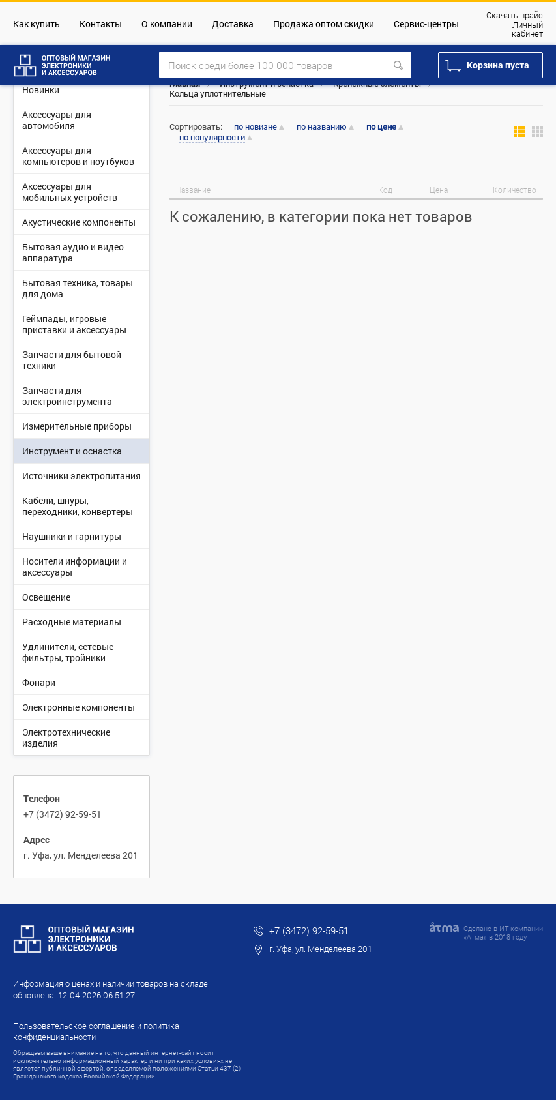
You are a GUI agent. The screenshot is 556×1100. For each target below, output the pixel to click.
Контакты (101, 24)
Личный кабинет (527, 29)
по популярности (212, 137)
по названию (322, 127)
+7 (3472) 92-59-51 (62, 814)
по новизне (255, 127)
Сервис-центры (426, 24)
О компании (166, 24)
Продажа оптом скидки (323, 24)
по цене (381, 127)
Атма (475, 937)
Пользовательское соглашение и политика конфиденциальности (96, 1031)
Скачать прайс (514, 15)
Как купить (36, 24)
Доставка (233, 24)
